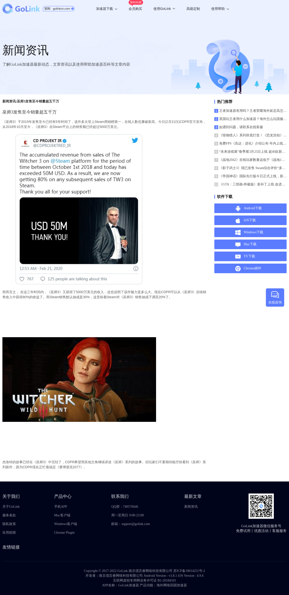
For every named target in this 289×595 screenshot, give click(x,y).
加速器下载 (106, 9)
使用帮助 (220, 9)
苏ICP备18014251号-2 (189, 571)
